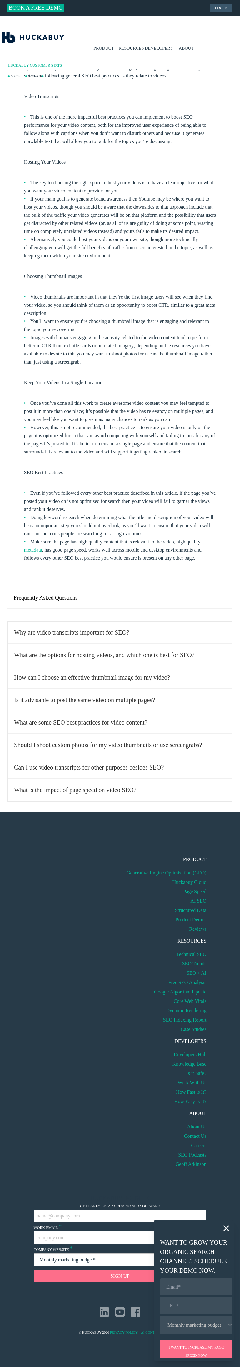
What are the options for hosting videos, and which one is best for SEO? (104, 654)
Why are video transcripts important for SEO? (71, 632)
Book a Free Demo (36, 8)
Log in (221, 8)
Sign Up (120, 1276)
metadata (33, 549)
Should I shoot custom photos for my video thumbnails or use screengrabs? (108, 744)
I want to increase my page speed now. (196, 1351)
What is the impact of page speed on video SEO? (75, 789)
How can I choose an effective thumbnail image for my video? (92, 677)
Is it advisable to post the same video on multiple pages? (84, 699)
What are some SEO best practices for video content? (81, 722)
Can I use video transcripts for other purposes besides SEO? (89, 767)
